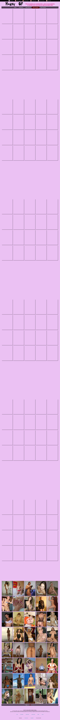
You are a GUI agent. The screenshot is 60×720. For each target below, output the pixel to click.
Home (15, 7)
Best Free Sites (27, 714)
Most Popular (43, 7)
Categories (21, 7)
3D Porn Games (33, 714)
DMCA (38, 714)
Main (17, 714)
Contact (42, 714)
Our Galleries (21, 714)
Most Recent (28, 7)
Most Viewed (35, 7)
